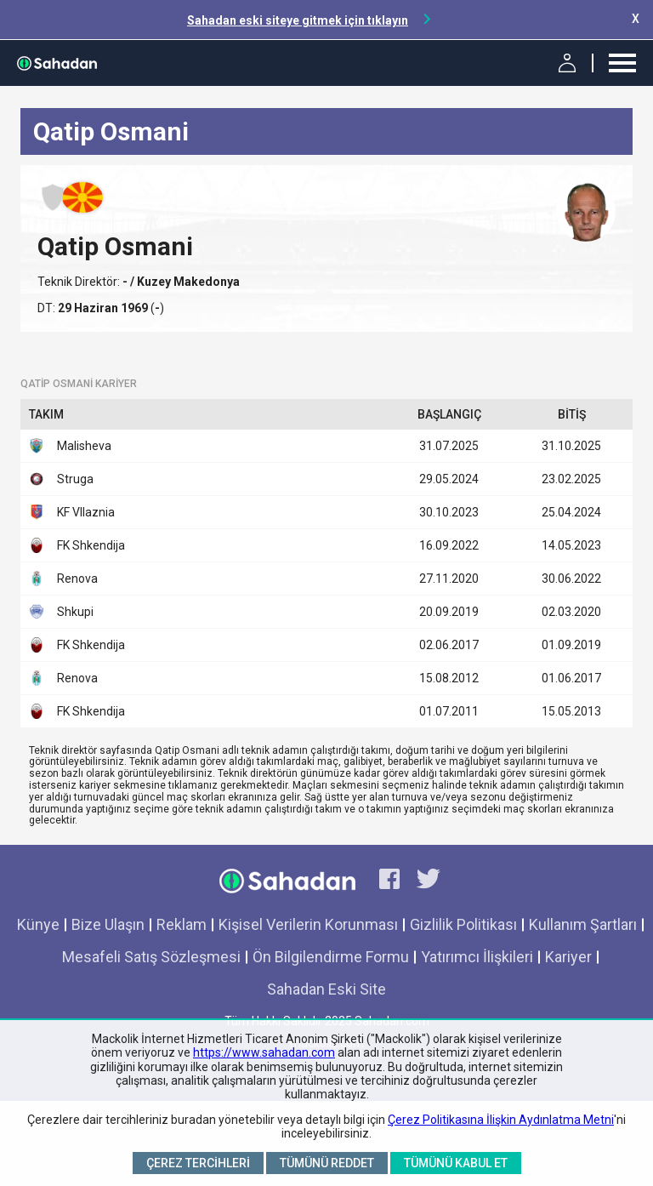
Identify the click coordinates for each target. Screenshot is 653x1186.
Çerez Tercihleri (198, 1163)
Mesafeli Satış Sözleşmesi (151, 957)
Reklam (181, 924)
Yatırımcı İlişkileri (477, 957)
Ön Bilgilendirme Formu (331, 957)
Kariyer (568, 957)
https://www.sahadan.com (264, 1052)
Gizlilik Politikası (463, 924)
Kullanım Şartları (583, 924)
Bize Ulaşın (108, 924)
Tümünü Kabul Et (456, 1163)
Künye (38, 924)
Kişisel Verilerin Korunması (308, 924)
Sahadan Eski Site (326, 989)
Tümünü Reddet (327, 1163)
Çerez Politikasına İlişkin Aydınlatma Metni (501, 1119)
